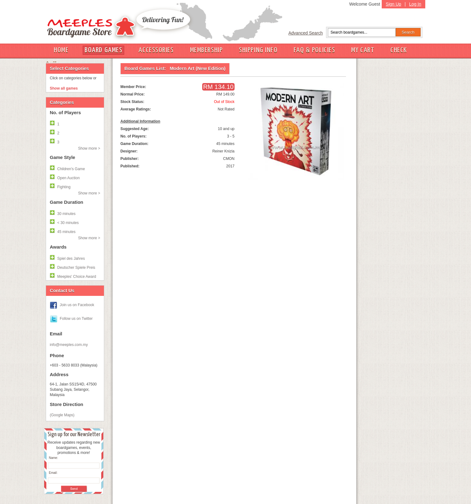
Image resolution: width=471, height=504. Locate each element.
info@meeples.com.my (69, 345)
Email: (53, 472)
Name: (53, 458)
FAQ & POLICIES (314, 50)
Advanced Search (305, 32)
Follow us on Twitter (76, 318)
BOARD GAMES (103, 50)
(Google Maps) (62, 415)
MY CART (362, 50)
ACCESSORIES (156, 50)
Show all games (64, 88)
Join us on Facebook (77, 305)
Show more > (89, 148)
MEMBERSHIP (206, 50)
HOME (61, 50)
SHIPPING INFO (258, 50)
